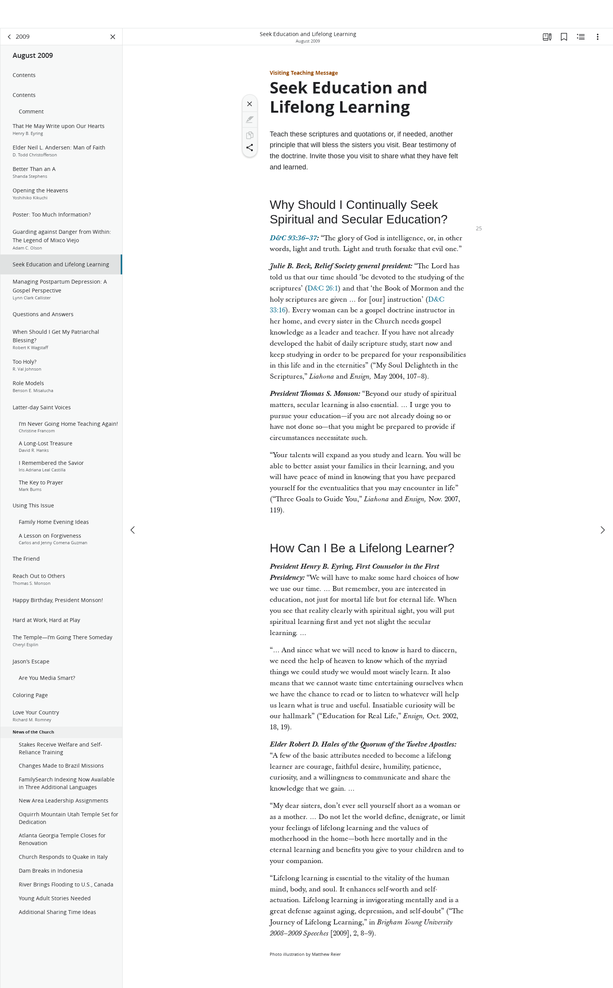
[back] (9, 37)
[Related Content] (580, 36)
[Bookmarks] (564, 36)
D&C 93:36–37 (293, 238)
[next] (602, 501)
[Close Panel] (113, 37)
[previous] (133, 501)
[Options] (597, 36)
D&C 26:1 (322, 288)
